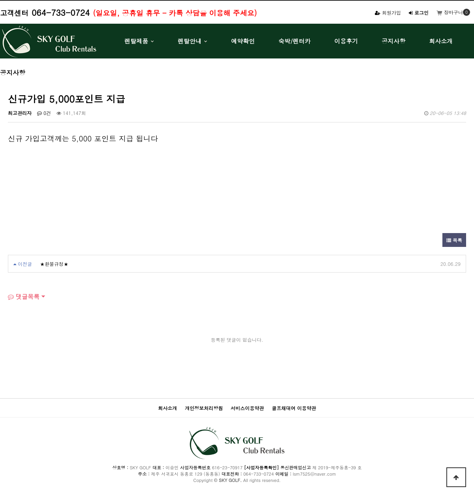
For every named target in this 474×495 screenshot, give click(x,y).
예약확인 (243, 41)
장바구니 (449, 12)
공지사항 (393, 41)
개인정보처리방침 (204, 407)
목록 (454, 240)
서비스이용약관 (247, 407)
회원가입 (388, 12)
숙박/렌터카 (294, 41)
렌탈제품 (136, 41)
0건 (44, 112)
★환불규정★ (54, 263)
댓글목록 (24, 296)
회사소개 (441, 41)
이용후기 (346, 41)
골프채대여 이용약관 (294, 407)
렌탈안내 (189, 41)
